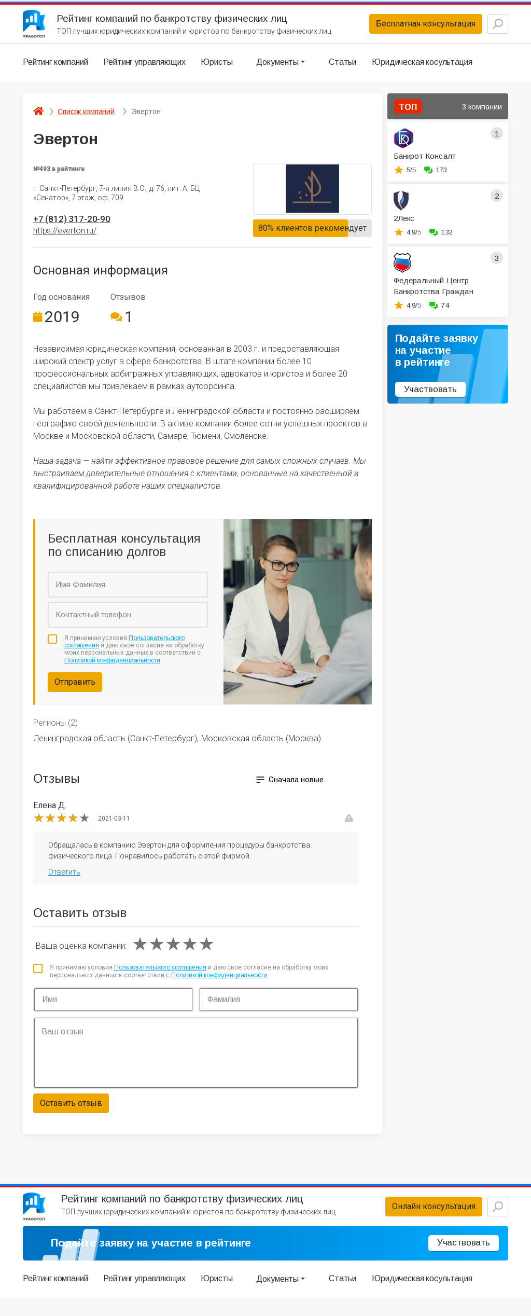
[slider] (61, 828)
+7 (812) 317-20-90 (79, 227)
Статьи (342, 69)
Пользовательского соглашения (160, 977)
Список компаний (86, 119)
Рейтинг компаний (55, 69)
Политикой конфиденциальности (112, 670)
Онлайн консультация (409, 1221)
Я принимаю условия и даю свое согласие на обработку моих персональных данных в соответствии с (134, 659)
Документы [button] (277, 69)
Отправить (74, 692)
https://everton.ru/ (64, 241)
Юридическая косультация (422, 69)
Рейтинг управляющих (144, 69)
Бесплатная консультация (401, 28)
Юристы (216, 69)
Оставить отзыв (71, 1113)
